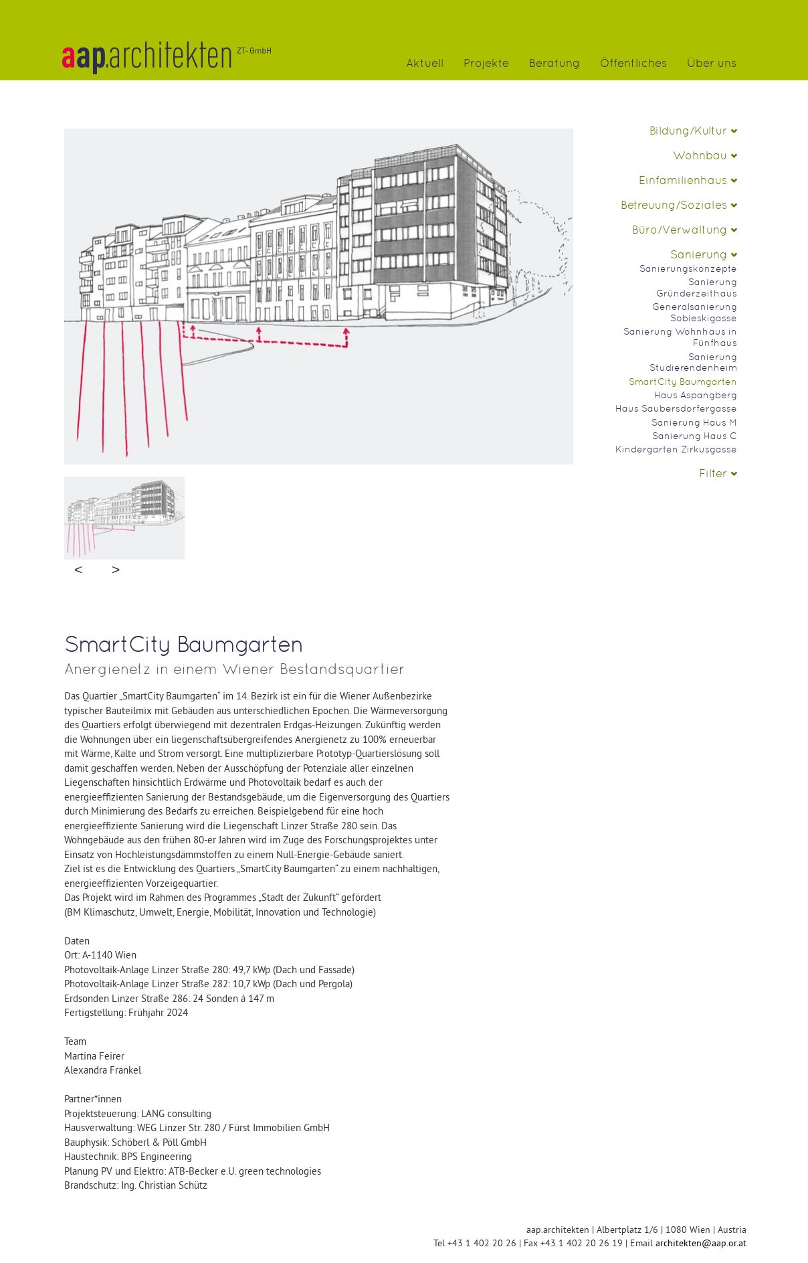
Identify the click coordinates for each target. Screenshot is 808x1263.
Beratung (554, 63)
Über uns (711, 63)
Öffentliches (633, 63)
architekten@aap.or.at (700, 1243)
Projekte (486, 63)
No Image (318, 368)
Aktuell (424, 63)
